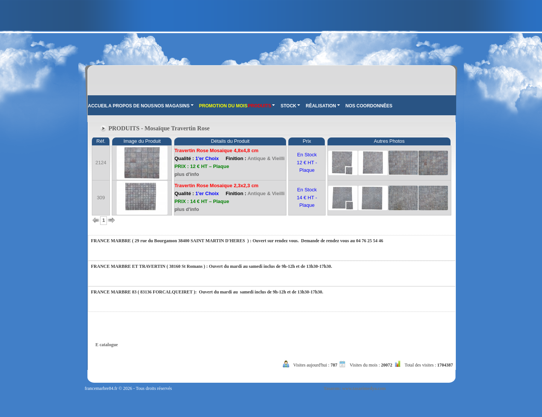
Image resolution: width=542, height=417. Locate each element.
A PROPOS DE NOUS (131, 105)
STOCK (290, 105)
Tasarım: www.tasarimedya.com (355, 388)
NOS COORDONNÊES (369, 105)
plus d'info (186, 174)
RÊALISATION (323, 105)
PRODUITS (261, 105)
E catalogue (107, 344)
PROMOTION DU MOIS (223, 105)
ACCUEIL (98, 105)
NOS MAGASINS (173, 105)
